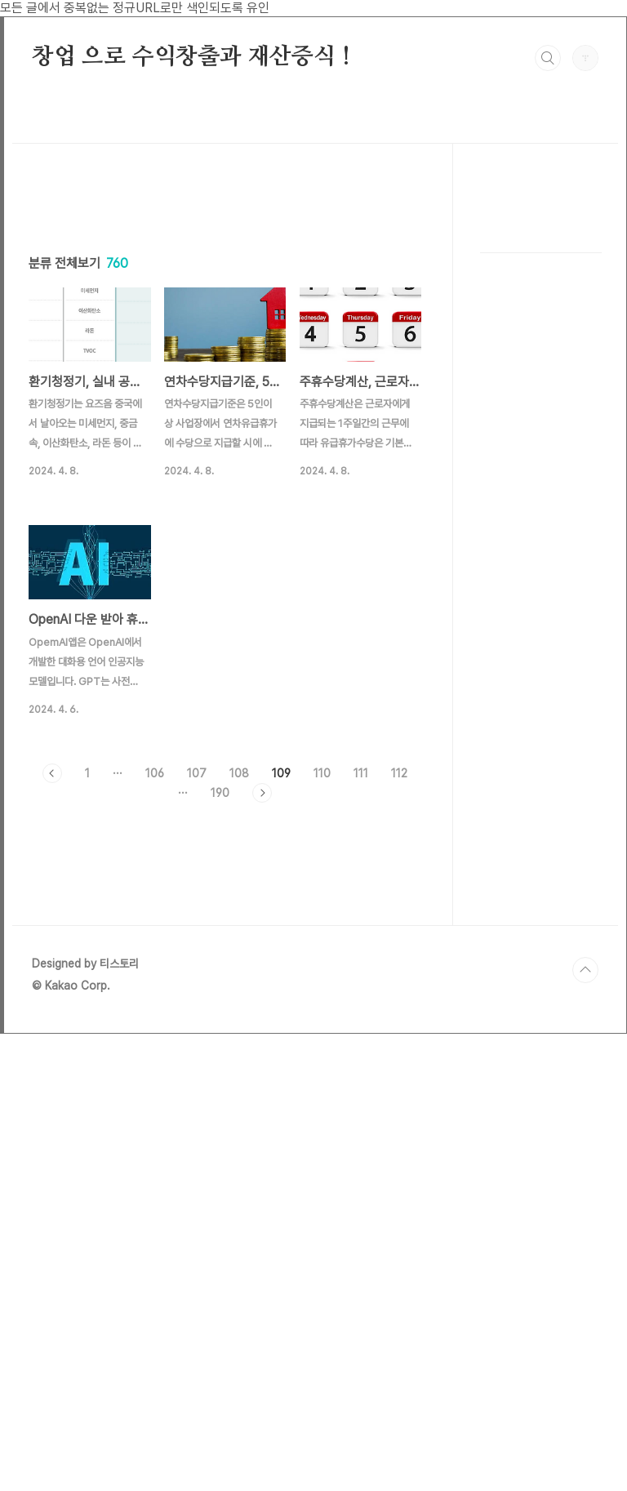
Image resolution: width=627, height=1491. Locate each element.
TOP (585, 1427)
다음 (262, 1021)
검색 (548, 58)
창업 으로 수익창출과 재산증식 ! (190, 57)
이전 (52, 1002)
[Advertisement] (225, 341)
